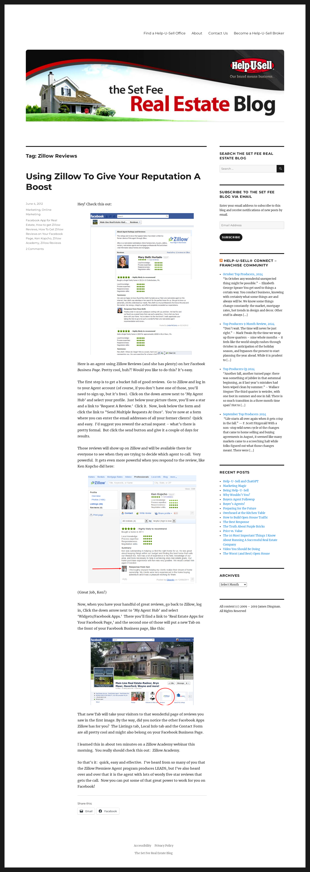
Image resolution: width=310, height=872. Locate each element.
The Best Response (236, 522)
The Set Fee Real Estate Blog (154, 853)
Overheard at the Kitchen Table (244, 513)
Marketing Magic (234, 486)
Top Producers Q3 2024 (239, 369)
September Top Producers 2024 (244, 414)
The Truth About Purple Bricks (244, 526)
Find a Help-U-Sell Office (165, 33)
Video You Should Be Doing (241, 549)
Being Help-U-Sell (236, 490)
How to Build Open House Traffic (245, 517)
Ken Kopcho (42, 238)
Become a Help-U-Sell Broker (259, 33)
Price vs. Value (232, 531)
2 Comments (35, 249)
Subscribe (231, 237)
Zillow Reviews (50, 243)
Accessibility (142, 845)
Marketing (33, 209)
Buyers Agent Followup (239, 499)
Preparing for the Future (239, 508)
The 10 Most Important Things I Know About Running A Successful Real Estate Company (250, 540)
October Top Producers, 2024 (243, 274)
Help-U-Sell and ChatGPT (241, 481)
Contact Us (218, 33)
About (197, 33)
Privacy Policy (164, 845)
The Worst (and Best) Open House (246, 553)
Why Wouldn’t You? (236, 495)
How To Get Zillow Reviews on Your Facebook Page (44, 234)
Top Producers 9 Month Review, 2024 (248, 324)
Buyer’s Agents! (234, 504)
